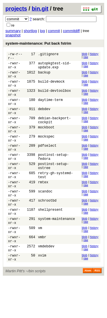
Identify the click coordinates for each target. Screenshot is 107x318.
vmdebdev (46, 283)
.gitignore (48, 54)
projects (16, 8)
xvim (42, 293)
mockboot (46, 141)
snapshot (13, 35)
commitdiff (71, 31)
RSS (97, 310)
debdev (44, 120)
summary (13, 31)
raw (85, 57)
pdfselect (47, 163)
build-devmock (51, 87)
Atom (87, 310)
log (42, 31)
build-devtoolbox (54, 98)
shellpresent (50, 239)
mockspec (46, 152)
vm (40, 261)
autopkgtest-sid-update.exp (54, 68)
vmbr (42, 272)
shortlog (30, 31)
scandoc (45, 217)
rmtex (43, 206)
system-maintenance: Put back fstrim (38, 43)
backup (44, 76)
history (94, 53)
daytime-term (50, 109)
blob (85, 53)
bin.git (40, 8)
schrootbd (47, 228)
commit (54, 31)
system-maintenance (56, 250)
